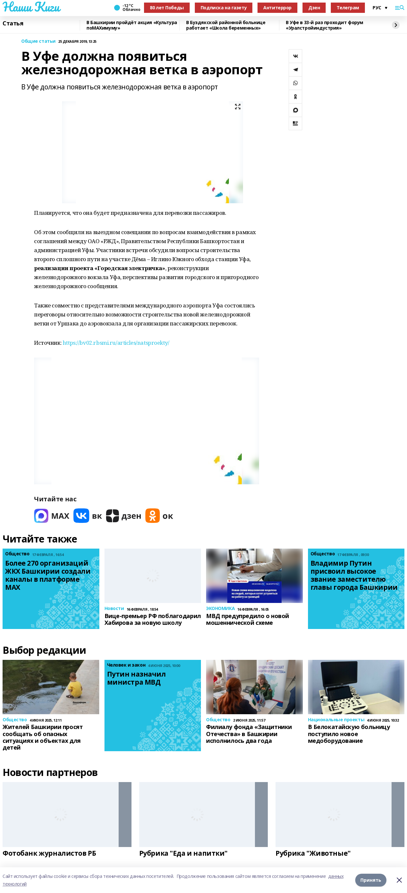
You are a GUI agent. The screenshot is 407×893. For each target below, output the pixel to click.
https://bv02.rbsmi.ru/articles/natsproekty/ (116, 342)
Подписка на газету (224, 8)
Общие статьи (38, 41)
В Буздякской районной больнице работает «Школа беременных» (225, 25)
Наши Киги (31, 7)
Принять (370, 880)
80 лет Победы (167, 8)
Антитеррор (277, 8)
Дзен (314, 8)
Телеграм (348, 8)
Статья (13, 23)
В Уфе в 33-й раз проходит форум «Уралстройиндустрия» (324, 25)
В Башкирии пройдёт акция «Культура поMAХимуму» (131, 25)
